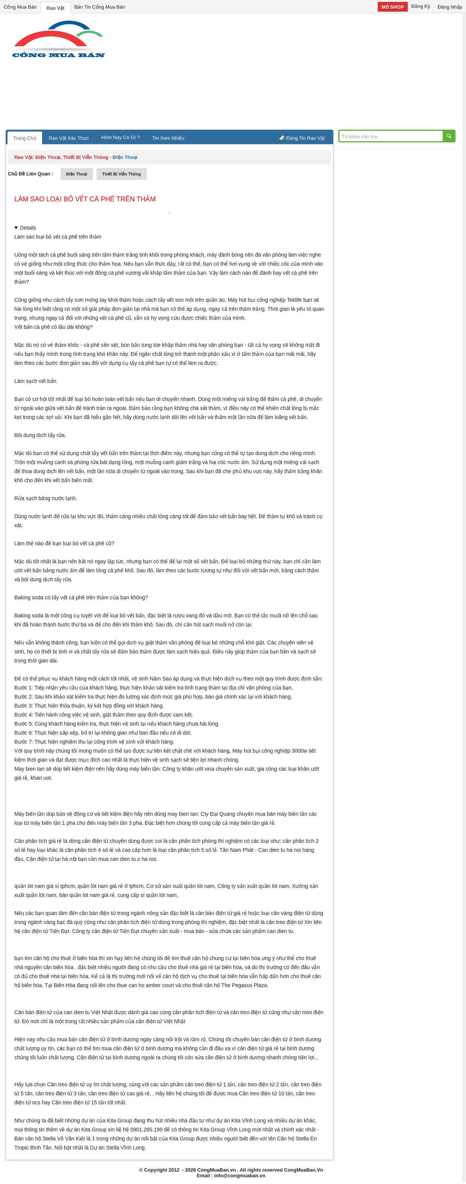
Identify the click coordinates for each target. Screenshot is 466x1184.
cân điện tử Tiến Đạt (115, 931)
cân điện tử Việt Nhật (160, 1021)
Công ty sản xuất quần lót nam (253, 886)
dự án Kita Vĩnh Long (241, 1120)
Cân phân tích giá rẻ (38, 841)
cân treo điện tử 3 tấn (60, 1093)
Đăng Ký (421, 6)
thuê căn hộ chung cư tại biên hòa (220, 958)
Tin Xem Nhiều (168, 138)
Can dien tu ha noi (279, 850)
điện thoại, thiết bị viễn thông (71, 157)
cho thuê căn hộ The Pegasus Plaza (224, 985)
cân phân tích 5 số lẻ (192, 850)
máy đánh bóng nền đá (234, 255)
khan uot (40, 778)
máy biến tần (144, 769)
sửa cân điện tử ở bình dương (230, 1057)
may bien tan (183, 814)
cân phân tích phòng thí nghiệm (205, 841)
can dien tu (280, 931)
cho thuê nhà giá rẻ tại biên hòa (205, 967)
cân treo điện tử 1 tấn (210, 1084)
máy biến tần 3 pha (119, 823)
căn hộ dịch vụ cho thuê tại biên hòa (205, 976)
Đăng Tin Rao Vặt (305, 138)
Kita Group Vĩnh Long (225, 1130)
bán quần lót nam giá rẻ (87, 895)
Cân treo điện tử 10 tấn (266, 1093)
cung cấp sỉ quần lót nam (147, 895)
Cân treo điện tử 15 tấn (79, 1102)
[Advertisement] (297, 73)
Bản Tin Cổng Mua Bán (99, 7)
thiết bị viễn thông (121, 174)
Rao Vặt (56, 8)
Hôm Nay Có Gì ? (120, 137)
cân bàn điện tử (97, 913)
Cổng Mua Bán (20, 7)
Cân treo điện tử (66, 1084)
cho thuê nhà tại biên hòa (58, 976)
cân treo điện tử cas (111, 1093)
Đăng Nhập (449, 7)
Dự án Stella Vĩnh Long (117, 1148)
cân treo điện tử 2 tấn (263, 1084)
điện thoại (76, 174)
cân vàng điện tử (290, 913)
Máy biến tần (29, 814)
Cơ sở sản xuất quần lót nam (181, 886)
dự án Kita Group (86, 1130)
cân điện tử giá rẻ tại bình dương (276, 1048)
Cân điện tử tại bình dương (108, 1057)
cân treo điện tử (284, 922)
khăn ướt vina (198, 769)
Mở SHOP (392, 7)
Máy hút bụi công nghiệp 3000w (269, 751)
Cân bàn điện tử (33, 1012)
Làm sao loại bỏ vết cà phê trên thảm (85, 199)
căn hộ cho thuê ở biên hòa (65, 958)
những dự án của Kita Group (98, 1120)
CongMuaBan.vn (216, 1170)
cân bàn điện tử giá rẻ (221, 913)
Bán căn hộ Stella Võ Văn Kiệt (49, 1139)
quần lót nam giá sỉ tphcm (44, 886)
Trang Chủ (24, 138)
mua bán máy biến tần (281, 814)
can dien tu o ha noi (133, 859)
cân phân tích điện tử (132, 922)
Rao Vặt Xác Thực (69, 138)
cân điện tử (35, 931)
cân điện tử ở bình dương (143, 1048)
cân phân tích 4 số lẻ (89, 850)
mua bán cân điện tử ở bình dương (98, 1039)
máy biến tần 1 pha (53, 823)
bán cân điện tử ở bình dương (286, 1039)
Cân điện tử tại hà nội (51, 859)
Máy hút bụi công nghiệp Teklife (265, 300)
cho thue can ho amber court (140, 985)
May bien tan (29, 769)
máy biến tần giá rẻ (251, 823)
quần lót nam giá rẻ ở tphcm (111, 886)
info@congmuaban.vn (239, 1175)
